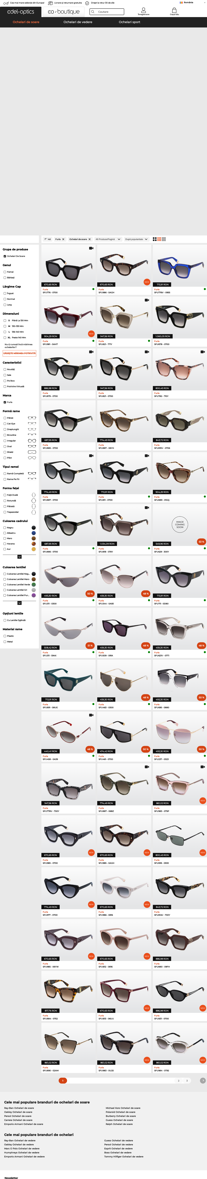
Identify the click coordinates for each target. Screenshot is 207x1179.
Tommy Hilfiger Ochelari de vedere (123, 1008)
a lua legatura (10, 1099)
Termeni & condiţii (12, 1163)
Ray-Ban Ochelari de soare (19, 959)
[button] (20, 12)
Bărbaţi (9, 129)
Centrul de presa (11, 1091)
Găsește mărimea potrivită (19, 204)
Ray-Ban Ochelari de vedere (19, 991)
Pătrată (20, 357)
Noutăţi (9, 220)
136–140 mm (14, 183)
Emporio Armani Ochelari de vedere (24, 1008)
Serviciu (74, 1086)
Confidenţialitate (33, 1163)
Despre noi (9, 1086)
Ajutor (141, 1086)
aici (91, 1047)
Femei (8, 123)
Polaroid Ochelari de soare (120, 963)
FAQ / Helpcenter (147, 1091)
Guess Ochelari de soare (119, 971)
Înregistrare (143, 14)
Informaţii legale (53, 1163)
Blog (139, 1099)
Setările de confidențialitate (17, 1095)
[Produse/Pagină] (108, 90)
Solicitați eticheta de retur (84, 1099)
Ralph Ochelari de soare (119, 975)
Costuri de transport (81, 1095)
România (188, 2)
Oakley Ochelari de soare (18, 963)
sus (202, 1163)
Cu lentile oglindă (14, 471)
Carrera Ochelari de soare (18, 971)
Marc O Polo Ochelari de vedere (21, 999)
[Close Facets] (19, 90)
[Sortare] (136, 90)
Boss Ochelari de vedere (117, 1003)
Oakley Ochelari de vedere (19, 995)
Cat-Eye (20, 275)
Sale (7, 226)
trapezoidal (20, 363)
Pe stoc (9, 232)
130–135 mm (14, 177)
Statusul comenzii (147, 1103)
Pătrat (20, 269)
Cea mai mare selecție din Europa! (27, 3)
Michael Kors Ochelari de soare (123, 959)
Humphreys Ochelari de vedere (21, 1003)
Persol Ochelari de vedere (118, 995)
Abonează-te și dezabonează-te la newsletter (162, 1095)
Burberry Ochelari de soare (121, 967)
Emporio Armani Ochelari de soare (23, 975)
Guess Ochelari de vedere (118, 991)
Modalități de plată (80, 1091)
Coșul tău (174, 14)
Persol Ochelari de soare (17, 967)
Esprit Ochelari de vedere (118, 999)
